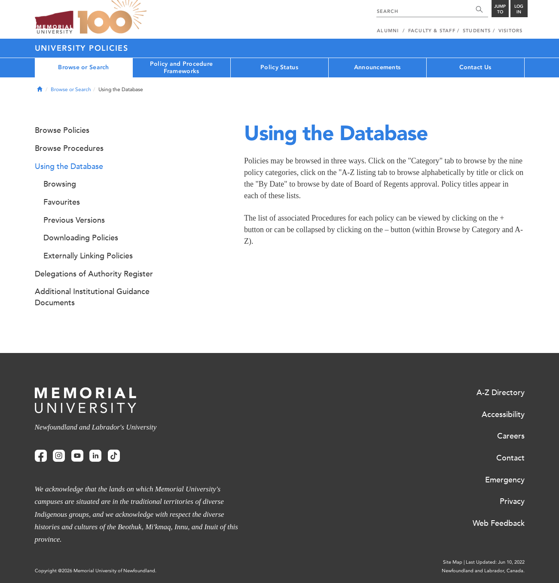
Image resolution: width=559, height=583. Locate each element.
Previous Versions (74, 220)
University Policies (81, 48)
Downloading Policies (80, 237)
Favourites (61, 202)
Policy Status (279, 67)
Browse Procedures (69, 148)
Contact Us (475, 67)
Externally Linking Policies (88, 256)
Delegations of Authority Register (94, 274)
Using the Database (69, 166)
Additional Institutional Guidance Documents (92, 297)
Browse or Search (83, 67)
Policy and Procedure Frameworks (181, 67)
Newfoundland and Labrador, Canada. (483, 571)
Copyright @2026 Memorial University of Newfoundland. (95, 571)
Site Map (452, 562)
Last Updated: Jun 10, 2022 (495, 562)
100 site (112, 17)
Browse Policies (62, 130)
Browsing (59, 184)
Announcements (377, 67)
